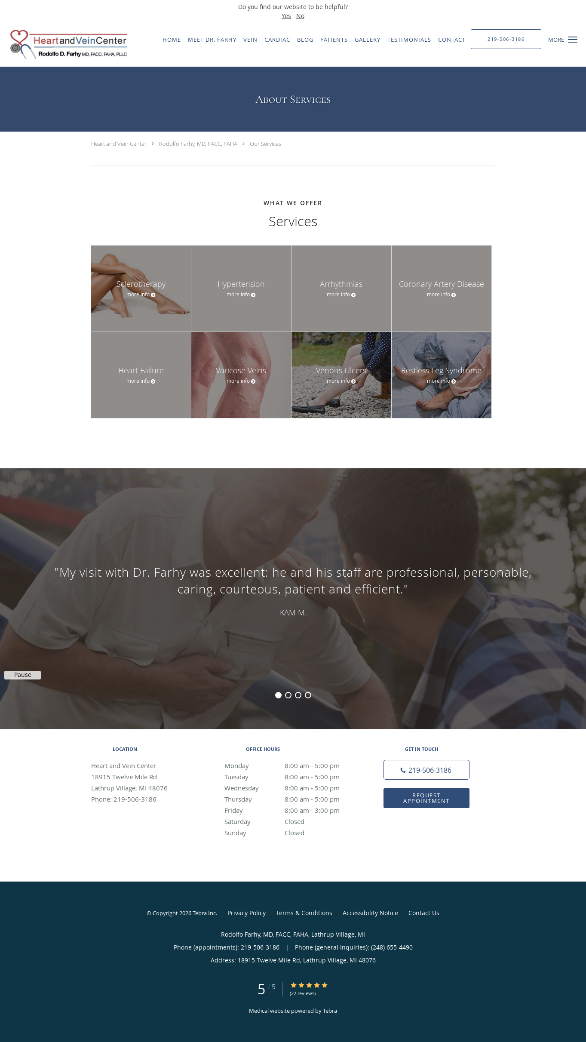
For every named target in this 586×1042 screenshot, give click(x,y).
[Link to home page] (66, 44)
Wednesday (291, 787)
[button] (572, 40)
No (300, 16)
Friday (291, 810)
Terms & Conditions (304, 913)
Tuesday (291, 776)
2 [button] (288, 695)
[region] (293, 590)
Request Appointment (426, 798)
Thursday (291, 799)
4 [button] (308, 695)
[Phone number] (426, 770)
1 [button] (278, 695)
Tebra (330, 1010)
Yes (286, 16)
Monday (291, 765)
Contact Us (423, 913)
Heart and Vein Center (119, 144)
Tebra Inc (204, 913)
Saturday (291, 821)
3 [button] (298, 695)
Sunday (291, 832)
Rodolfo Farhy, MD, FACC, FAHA (198, 144)
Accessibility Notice (370, 913)
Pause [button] (22, 675)
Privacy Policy (246, 913)
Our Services (265, 144)
